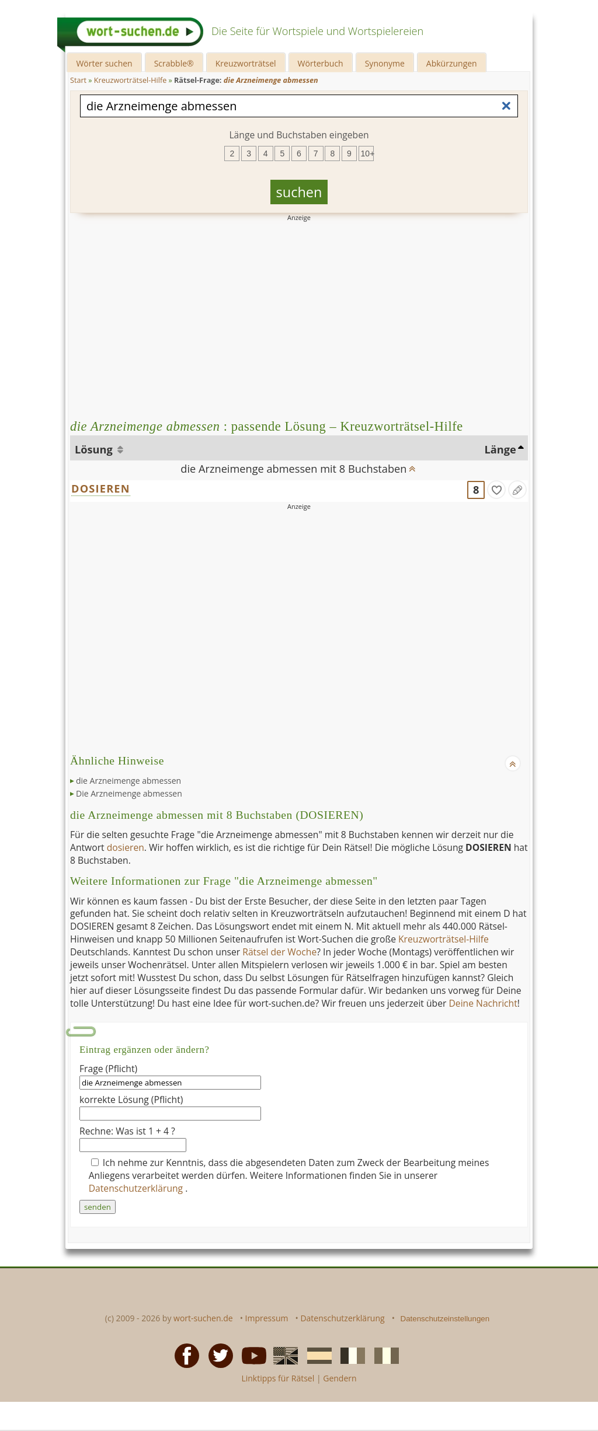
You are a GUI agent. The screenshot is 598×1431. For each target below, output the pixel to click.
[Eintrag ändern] (517, 489)
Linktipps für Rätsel (277, 1378)
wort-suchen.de (203, 1318)
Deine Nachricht (482, 1003)
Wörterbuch (320, 63)
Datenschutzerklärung (137, 1188)
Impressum (266, 1318)
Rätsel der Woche (279, 951)
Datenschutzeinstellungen (445, 1318)
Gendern (339, 1378)
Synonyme (385, 63)
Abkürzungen (451, 63)
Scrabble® (174, 63)
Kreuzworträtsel (245, 63)
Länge (500, 449)
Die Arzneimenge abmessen (129, 793)
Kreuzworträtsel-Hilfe (443, 939)
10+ (367, 153)
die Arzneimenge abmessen (128, 780)
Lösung (95, 449)
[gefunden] (496, 489)
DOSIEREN (100, 488)
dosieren (125, 847)
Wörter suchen (104, 63)
